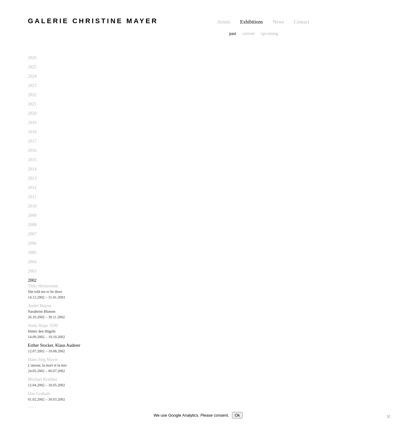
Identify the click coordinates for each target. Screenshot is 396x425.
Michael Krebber (42, 379)
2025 (32, 67)
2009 (32, 215)
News (278, 21)
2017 (32, 141)
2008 (32, 224)
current (248, 33)
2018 (32, 132)
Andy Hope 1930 (43, 325)
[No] (388, 416)
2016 (32, 150)
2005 (32, 252)
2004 (32, 262)
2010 (32, 206)
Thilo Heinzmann (43, 286)
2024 (32, 76)
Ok (237, 415)
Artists (223, 21)
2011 (32, 197)
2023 (32, 85)
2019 (32, 122)
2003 (32, 271)
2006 (32, 243)
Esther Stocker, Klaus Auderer (54, 345)
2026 (32, 57)
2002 (32, 280)
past (232, 33)
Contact (301, 21)
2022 (32, 94)
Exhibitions (251, 21)
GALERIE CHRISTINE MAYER (93, 21)
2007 (32, 234)
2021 (32, 104)
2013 (32, 178)
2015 (32, 159)
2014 (32, 169)
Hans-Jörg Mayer (43, 359)
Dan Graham (39, 393)
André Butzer (39, 305)
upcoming (269, 33)
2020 (32, 113)
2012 (32, 187)
